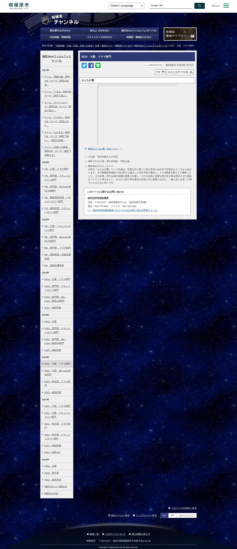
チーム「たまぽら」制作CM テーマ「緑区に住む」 (57, 121)
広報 (97, 45)
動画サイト (107, 45)
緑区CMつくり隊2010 (56, 486)
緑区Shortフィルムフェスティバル (150, 45)
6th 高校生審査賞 (54, 265)
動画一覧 (94, 534)
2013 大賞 (50, 321)
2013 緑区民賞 (53, 350)
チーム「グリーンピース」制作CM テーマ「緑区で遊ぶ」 (58, 106)
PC (172, 515)
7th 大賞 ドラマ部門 (56, 169)
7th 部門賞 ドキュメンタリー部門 (58, 178)
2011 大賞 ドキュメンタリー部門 (57, 415)
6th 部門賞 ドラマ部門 (58, 248)
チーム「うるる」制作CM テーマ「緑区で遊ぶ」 (59, 93)
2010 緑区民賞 (53, 480)
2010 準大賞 (52, 473)
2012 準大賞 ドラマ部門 (57, 383)
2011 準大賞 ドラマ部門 (57, 426)
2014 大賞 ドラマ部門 (57, 279)
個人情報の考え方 (141, 534)
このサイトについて (115, 534)
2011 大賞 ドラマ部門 (57, 406)
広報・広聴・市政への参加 (80, 45)
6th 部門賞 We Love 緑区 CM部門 (58, 239)
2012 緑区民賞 (53, 392)
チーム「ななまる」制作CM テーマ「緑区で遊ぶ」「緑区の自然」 (57, 136)
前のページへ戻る (120, 515)
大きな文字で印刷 (177, 72)
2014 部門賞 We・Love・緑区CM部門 (56, 299)
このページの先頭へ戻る (184, 508)
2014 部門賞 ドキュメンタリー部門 (57, 288)
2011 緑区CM (52, 452)
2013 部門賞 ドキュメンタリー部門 (57, 330)
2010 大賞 (50, 466)
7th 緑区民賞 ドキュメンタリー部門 (58, 210)
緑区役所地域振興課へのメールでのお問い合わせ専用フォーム (125, 210)
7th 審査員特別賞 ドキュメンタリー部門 (58, 199)
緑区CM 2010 (51, 493)
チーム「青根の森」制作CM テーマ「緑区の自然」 (57, 81)
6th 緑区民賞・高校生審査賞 (58, 256)
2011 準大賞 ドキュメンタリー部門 (57, 437)
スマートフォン (186, 515)
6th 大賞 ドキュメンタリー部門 (58, 228)
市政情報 (60, 45)
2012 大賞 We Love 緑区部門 (57, 373)
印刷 (158, 72)
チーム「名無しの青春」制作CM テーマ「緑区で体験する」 (58, 151)
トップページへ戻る (146, 515)
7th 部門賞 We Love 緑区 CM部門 (58, 188)
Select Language (122, 5)
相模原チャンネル (123, 45)
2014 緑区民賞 (53, 307)
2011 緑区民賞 (53, 445)
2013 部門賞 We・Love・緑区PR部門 (56, 341)
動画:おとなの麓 (104, 149)
